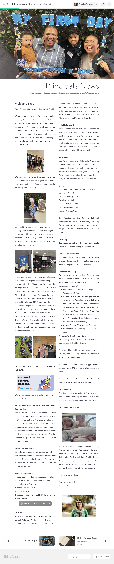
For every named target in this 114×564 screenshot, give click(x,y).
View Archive (102, 557)
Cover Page (31, 541)
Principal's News (86, 4)
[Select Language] (79, 556)
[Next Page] (109, 4)
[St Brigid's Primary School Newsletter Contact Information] (50, 4)
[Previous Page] (103, 4)
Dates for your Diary (87, 538)
